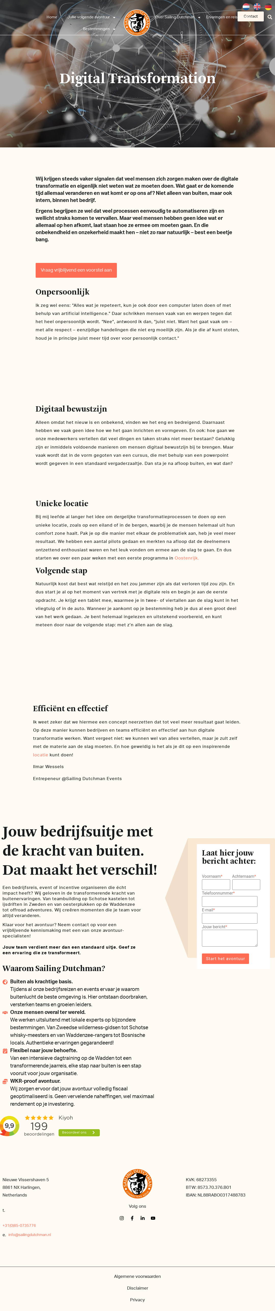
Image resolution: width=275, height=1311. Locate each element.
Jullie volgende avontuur (91, 17)
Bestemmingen (99, 29)
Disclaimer (137, 1288)
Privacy (137, 1300)
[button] (270, 17)
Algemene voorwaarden (137, 1276)
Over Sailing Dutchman (178, 17)
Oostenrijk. (187, 558)
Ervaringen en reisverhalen (229, 17)
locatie (40, 755)
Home (52, 17)
